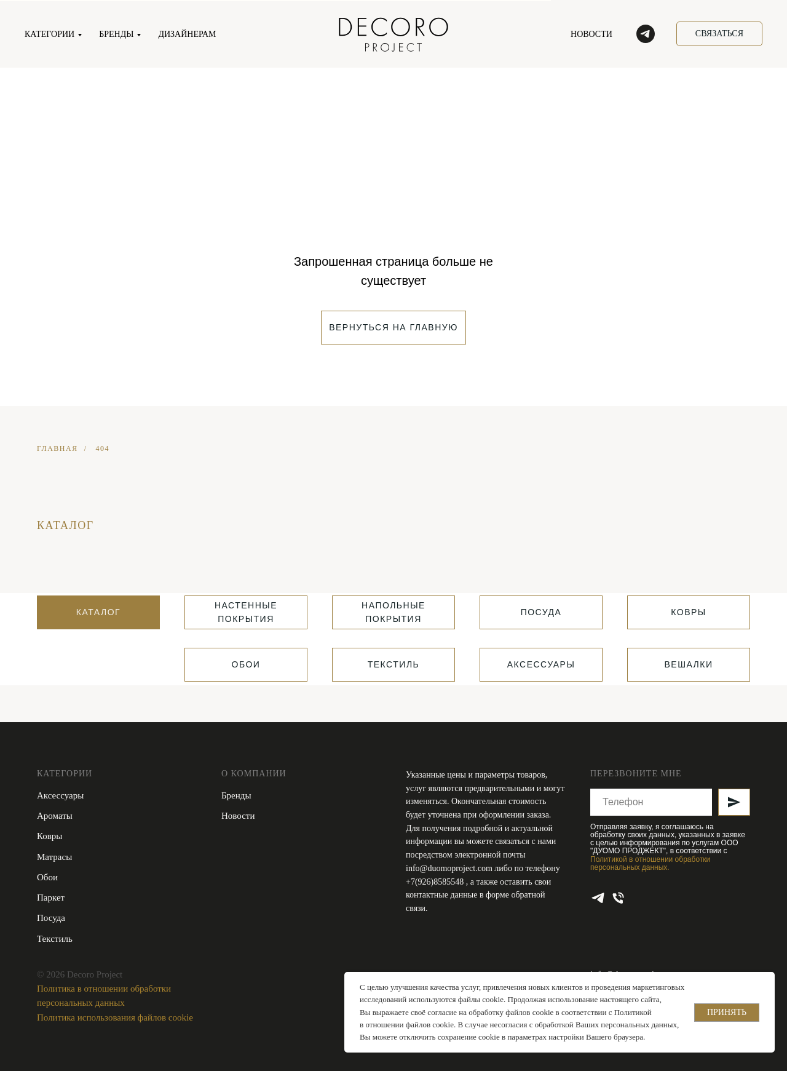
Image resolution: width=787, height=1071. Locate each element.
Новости (238, 816)
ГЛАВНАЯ (57, 448)
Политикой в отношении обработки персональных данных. (650, 863)
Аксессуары (60, 795)
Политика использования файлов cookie (115, 1017)
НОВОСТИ (591, 34)
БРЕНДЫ (116, 34)
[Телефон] (618, 898)
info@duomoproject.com (449, 868)
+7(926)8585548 (436, 881)
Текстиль (55, 939)
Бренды (236, 795)
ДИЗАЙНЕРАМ (187, 34)
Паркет (51, 897)
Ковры (49, 836)
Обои (47, 877)
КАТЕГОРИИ (49, 34)
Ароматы (55, 816)
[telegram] (645, 34)
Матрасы (54, 857)
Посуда (51, 918)
